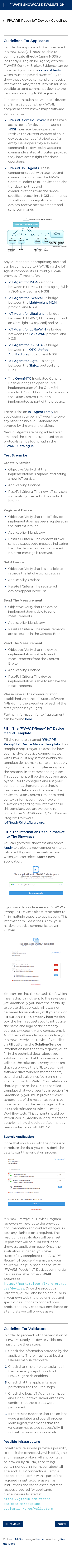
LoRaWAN (37, 334)
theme (39, 1539)
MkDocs (20, 1539)
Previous (13, 1524)
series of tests (50, 70)
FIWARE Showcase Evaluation (37, 5)
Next (62, 1524)
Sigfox (34, 365)
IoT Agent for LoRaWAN (27, 329)
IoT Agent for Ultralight (26, 314)
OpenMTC (23, 378)
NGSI (12, 129)
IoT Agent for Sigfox (23, 361)
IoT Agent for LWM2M (25, 298)
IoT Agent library (40, 412)
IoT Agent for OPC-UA (25, 345)
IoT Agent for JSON (23, 282)
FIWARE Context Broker (27, 120)
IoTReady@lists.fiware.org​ (24, 822)
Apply (8, 847)
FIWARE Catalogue (19, 446)
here (28, 719)
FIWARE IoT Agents (23, 168)
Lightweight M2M (43, 302)
